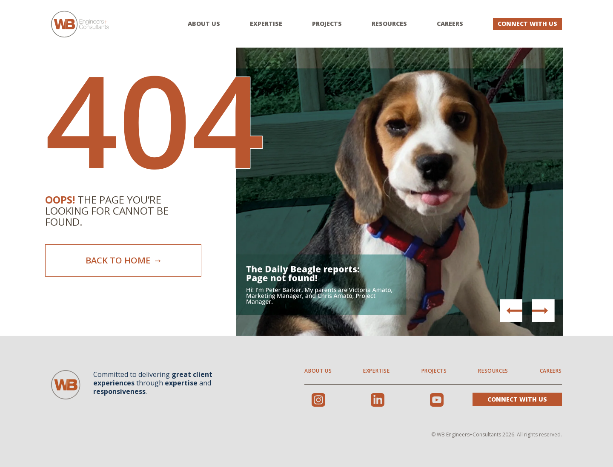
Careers (450, 24)
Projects (327, 24)
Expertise (266, 24)
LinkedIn (377, 400)
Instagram (318, 400)
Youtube (436, 400)
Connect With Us (527, 24)
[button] (543, 310)
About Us (204, 24)
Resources (389, 24)
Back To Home (123, 260)
